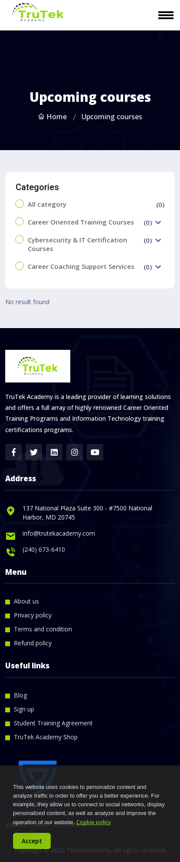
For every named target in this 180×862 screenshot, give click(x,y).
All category (47, 204)
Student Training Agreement (53, 723)
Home (52, 116)
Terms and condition (43, 629)
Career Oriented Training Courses (81, 222)
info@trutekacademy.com (59, 533)
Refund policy (33, 643)
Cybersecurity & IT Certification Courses (77, 244)
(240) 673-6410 (44, 549)
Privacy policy (33, 615)
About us (26, 601)
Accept (32, 841)
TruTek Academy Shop (46, 737)
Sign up (24, 709)
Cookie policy (93, 822)
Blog (20, 695)
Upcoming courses (112, 116)
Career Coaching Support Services (81, 266)
